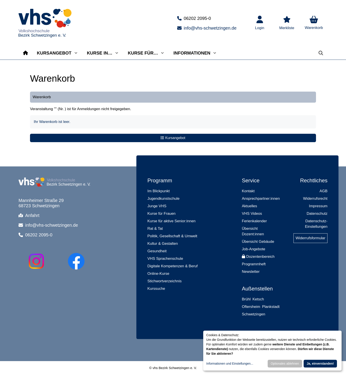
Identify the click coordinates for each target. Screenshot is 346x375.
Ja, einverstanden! (320, 363)
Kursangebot (60, 53)
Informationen (197, 53)
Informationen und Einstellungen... (229, 363)
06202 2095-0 (197, 18)
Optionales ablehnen (285, 363)
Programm (159, 180)
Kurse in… (105, 53)
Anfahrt (32, 215)
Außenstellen (257, 289)
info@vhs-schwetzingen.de (210, 28)
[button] (313, 23)
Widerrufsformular (310, 238)
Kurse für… (148, 53)
